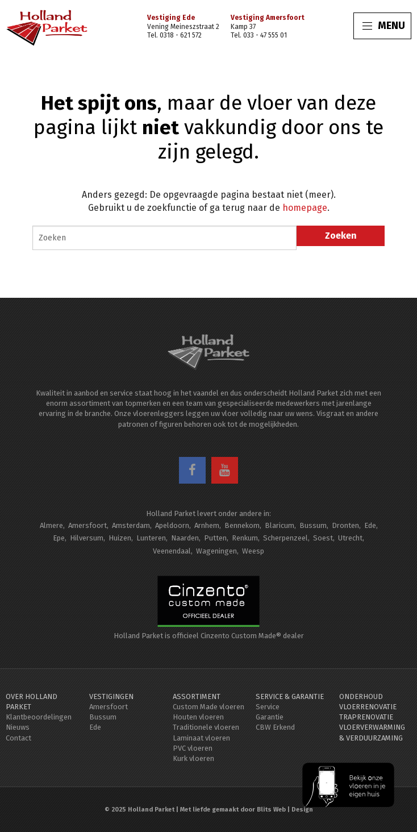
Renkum (245, 538)
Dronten (345, 525)
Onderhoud (361, 696)
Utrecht (350, 538)
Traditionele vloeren (206, 727)
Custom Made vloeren (208, 706)
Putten (215, 538)
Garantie (269, 717)
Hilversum (86, 538)
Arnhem (206, 525)
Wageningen (216, 551)
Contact (18, 738)
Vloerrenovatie (368, 706)
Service (268, 706)
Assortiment (196, 696)
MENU (383, 25)
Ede (370, 525)
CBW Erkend (275, 727)
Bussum (313, 525)
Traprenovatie (366, 717)
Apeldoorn (172, 525)
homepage (304, 207)
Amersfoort (87, 525)
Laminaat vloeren (201, 738)
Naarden (185, 538)
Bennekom (242, 525)
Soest (323, 538)
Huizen (120, 538)
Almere (51, 525)
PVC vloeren (192, 748)
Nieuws (18, 727)
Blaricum (279, 525)
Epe (59, 538)
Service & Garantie (290, 696)
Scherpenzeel (285, 538)
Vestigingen (111, 696)
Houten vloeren (198, 717)
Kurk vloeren (193, 758)
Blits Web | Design (285, 809)
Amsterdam (131, 525)
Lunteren (151, 538)
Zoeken (341, 235)
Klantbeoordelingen (39, 717)
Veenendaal (172, 551)
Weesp (253, 551)
